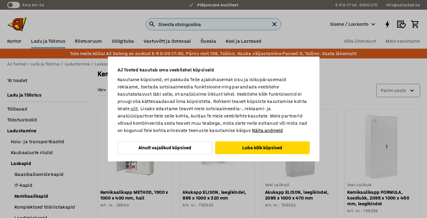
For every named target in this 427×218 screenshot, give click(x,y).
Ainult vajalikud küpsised (164, 147)
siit (134, 108)
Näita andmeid (267, 130)
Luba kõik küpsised (262, 147)
